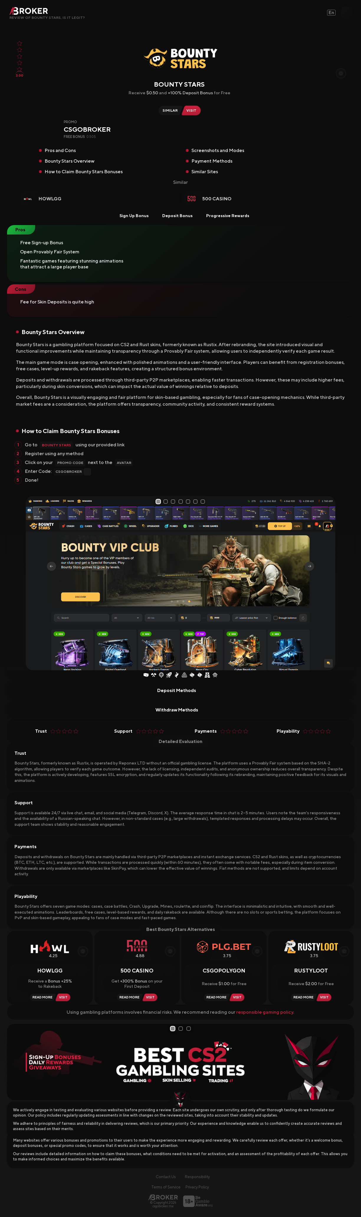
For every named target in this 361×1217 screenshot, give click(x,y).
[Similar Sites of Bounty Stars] (169, 110)
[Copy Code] (293, 135)
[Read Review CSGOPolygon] (215, 997)
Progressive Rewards (223, 215)
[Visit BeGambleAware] (198, 1201)
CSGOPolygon (224, 971)
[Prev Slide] (32, 583)
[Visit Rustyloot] (325, 997)
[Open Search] (346, 12)
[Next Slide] (328, 583)
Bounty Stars (56, 445)
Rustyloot (311, 971)
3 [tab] (174, 501)
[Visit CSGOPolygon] (238, 997)
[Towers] (207, 675)
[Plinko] (184, 675)
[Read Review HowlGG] (41, 997)
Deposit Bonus (174, 215)
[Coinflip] (176, 675)
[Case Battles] (153, 675)
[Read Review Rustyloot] (302, 997)
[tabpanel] (180, 583)
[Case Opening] (146, 675)
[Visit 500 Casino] (151, 997)
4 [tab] (181, 501)
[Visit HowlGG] (64, 997)
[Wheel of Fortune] (161, 675)
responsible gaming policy (264, 1012)
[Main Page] (163, 1197)
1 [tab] (157, 501)
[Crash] (169, 675)
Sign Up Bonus (130, 215)
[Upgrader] (215, 675)
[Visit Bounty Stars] (193, 110)
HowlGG (50, 199)
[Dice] (192, 675)
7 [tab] (205, 501)
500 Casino (217, 199)
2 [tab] (166, 501)
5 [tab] (189, 501)
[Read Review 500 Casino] (128, 997)
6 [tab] (197, 501)
